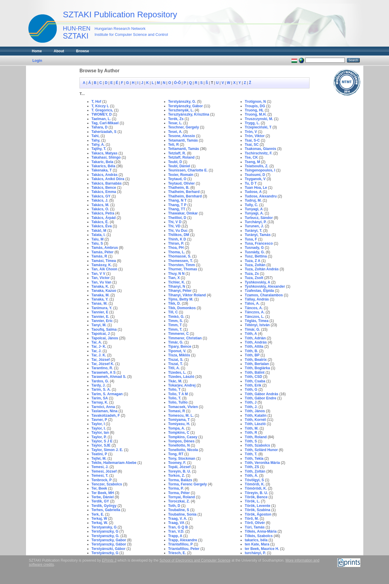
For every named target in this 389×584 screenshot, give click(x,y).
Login (37, 61)
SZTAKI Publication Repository (120, 14)
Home (37, 51)
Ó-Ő (177, 83)
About (59, 51)
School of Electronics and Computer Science (195, 560)
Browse (82, 51)
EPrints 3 (109, 560)
